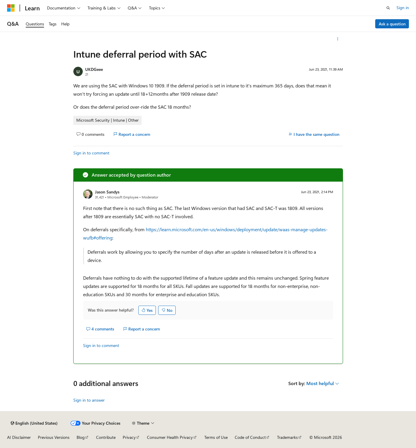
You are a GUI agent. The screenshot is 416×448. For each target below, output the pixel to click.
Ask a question (392, 24)
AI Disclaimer (19, 437)
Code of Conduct (250, 437)
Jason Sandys (107, 192)
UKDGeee (94, 69)
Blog (81, 437)
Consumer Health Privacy (170, 437)
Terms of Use (216, 437)
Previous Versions (53, 437)
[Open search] (388, 8)
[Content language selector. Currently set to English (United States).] (34, 423)
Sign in (402, 7)
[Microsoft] (11, 8)
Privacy (129, 437)
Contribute (106, 437)
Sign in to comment (91, 153)
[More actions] (337, 39)
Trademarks (287, 437)
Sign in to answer (89, 400)
